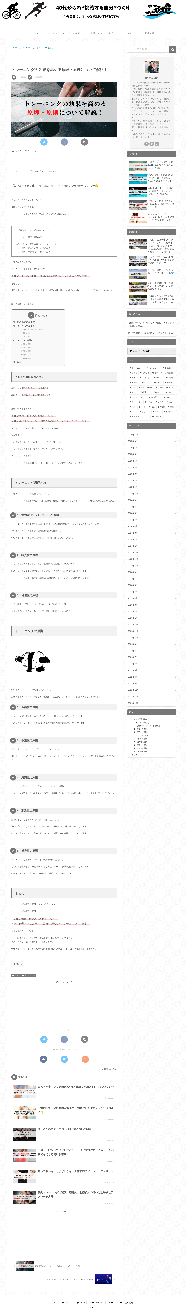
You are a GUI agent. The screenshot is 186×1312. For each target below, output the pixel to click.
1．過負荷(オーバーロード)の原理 (31, 330)
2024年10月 (152, 493)
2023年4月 (152, 598)
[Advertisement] (64, 57)
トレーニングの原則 (24, 341)
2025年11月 (152, 435)
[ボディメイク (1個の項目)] (138, 397)
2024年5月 (152, 520)
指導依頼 (129, 1303)
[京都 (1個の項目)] (171, 407)
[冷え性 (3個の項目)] (158, 378)
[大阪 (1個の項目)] (170, 402)
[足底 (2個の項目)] (158, 383)
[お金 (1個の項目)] (169, 392)
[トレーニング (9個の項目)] (137, 368)
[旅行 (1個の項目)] (134, 392)
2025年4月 (152, 467)
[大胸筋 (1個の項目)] (160, 387)
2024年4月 (152, 526)
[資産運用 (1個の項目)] (154, 397)
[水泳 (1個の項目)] (152, 407)
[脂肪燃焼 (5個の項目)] (168, 368)
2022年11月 (152, 631)
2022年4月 (152, 677)
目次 (37, 315)
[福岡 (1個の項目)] (133, 407)
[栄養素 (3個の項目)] (169, 378)
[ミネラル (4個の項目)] (145, 373)
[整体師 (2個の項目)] (134, 383)
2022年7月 (152, 657)
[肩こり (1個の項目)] (160, 402)
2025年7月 (152, 448)
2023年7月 (152, 579)
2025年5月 (152, 461)
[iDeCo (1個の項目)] (168, 397)
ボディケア (80, 1303)
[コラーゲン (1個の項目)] (163, 417)
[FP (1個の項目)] (133, 412)
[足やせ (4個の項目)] (134, 373)
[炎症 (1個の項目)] (158, 392)
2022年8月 (152, 651)
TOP (54, 1303)
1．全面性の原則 (25, 344)
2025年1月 (152, 487)
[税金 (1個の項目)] (156, 412)
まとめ (19, 363)
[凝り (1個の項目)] (150, 387)
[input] (151, 49)
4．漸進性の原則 (25, 355)
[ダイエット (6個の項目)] (153, 368)
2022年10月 (152, 637)
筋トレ (16, 976)
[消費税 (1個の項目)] (161, 407)
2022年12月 (152, 624)
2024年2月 (152, 539)
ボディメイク (28, 976)
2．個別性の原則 (25, 348)
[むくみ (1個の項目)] (142, 407)
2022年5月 (152, 670)
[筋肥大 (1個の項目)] (148, 402)
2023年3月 (152, 605)
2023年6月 (152, 585)
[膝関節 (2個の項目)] (169, 383)
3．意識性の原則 (25, 352)
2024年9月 (152, 500)
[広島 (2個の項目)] (133, 387)
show (20, 965)
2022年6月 (152, 664)
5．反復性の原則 (25, 359)
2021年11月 (152, 696)
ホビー (110, 1303)
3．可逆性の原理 (25, 337)
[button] (172, 49)
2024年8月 (152, 507)
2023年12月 (152, 552)
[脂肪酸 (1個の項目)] (168, 412)
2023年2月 (152, 611)
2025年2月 (152, 480)
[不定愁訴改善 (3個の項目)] (167, 373)
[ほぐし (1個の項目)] (145, 412)
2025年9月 (152, 441)
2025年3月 (152, 474)
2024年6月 (152, 513)
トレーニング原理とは (25, 326)
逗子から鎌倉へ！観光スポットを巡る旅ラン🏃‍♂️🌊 (151, 333)
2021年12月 (152, 690)
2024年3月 (152, 533)
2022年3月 (152, 683)
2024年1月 (152, 546)
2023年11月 (152, 559)
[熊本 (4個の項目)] (155, 373)
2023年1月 (152, 618)
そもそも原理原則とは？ (26, 322)
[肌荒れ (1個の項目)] (146, 392)
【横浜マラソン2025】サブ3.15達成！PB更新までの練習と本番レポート (151, 324)
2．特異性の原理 (25, 333)
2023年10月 (152, 565)
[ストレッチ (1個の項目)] (136, 402)
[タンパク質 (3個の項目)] (145, 378)
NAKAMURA (151, 77)
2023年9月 (152, 572)
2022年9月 (152, 644)
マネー (119, 1303)
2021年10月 (152, 703)
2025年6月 (152, 454)
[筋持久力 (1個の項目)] (140, 417)
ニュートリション (96, 1303)
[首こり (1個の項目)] (170, 387)
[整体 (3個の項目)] (133, 378)
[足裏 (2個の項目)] (141, 387)
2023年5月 (152, 592)
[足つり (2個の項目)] (146, 383)
